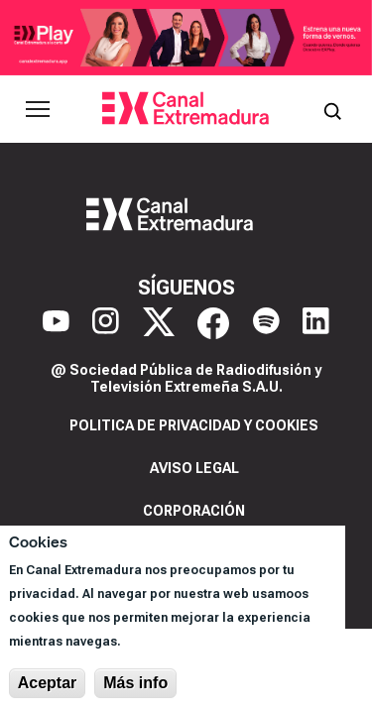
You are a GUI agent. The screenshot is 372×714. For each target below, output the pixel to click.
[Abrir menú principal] (38, 109)
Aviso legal (194, 468)
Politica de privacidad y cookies (193, 425)
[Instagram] (105, 323)
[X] (159, 323)
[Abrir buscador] (332, 109)
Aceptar (47, 682)
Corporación (194, 511)
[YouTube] (56, 323)
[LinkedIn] (316, 323)
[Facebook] (213, 323)
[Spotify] (266, 323)
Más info (135, 682)
